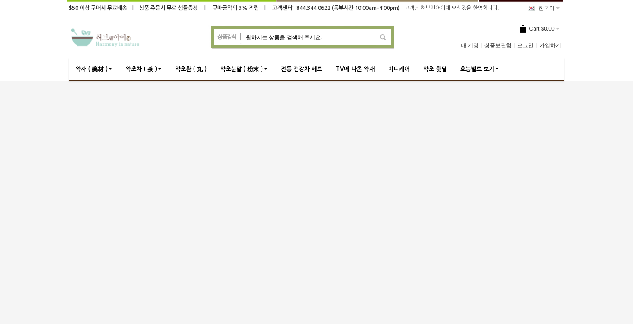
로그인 (525, 45)
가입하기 (550, 45)
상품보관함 (497, 45)
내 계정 (470, 45)
